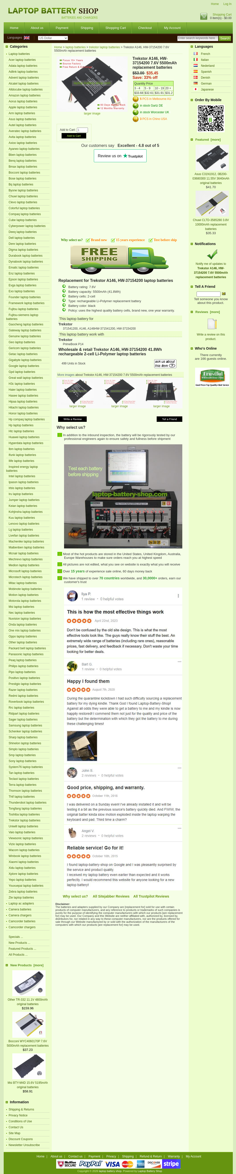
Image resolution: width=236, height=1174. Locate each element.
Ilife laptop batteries (21, 461)
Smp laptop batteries (22, 755)
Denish (205, 77)
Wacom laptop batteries (24, 850)
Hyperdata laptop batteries (26, 443)
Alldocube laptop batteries (26, 89)
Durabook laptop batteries (25, 255)
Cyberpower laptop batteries (27, 226)
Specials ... (16, 937)
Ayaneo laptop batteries (24, 149)
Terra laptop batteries (22, 785)
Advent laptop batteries (24, 77)
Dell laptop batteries (22, 238)
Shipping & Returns (21, 1109)
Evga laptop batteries (22, 285)
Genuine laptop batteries (25, 336)
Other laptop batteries (23, 642)
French (205, 54)
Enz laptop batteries (22, 273)
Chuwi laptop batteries (23, 196)
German (206, 83)
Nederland (208, 66)
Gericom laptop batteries (25, 348)
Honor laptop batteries (23, 413)
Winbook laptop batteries (25, 856)
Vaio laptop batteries (22, 832)
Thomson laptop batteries (25, 790)
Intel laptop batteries (22, 476)
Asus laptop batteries (22, 119)
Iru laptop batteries (21, 494)
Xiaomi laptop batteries (24, 862)
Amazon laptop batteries (24, 95)
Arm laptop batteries (22, 113)
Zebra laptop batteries (23, 891)
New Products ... (19, 943)
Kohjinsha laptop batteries (26, 512)
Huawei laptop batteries (24, 437)
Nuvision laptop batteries (25, 618)
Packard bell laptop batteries (27, 648)
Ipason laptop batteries (23, 482)
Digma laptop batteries (23, 249)
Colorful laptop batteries (24, 208)
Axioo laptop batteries (23, 143)
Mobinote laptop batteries (25, 589)
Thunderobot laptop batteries (27, 802)
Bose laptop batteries (22, 178)
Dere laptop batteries (22, 244)
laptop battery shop (110, 1171)
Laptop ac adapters (21, 903)
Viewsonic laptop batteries (26, 838)
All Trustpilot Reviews (151, 896)
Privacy (111, 1156)
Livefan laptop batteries (24, 535)
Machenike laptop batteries (26, 541)
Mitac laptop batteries (23, 583)
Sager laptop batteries (23, 719)
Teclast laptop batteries (24, 779)
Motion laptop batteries (23, 595)
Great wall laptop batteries (26, 378)
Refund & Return (151, 1156)
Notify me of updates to (211, 268)
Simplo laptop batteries (24, 749)
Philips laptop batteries (23, 666)
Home (215, 4)
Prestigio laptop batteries (25, 684)
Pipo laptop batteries (22, 672)
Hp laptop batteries (21, 425)
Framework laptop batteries (26, 303)
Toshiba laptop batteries (24, 814)
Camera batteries (20, 909)
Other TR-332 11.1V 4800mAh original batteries (28, 999)
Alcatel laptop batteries (23, 83)
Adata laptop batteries (23, 66)
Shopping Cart (222, 14)
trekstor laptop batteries (104, 47)
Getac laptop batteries (23, 354)
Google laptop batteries (24, 366)
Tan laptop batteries (21, 773)
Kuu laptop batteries (22, 517)
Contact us (75, 1156)
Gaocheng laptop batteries (26, 324)
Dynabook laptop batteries (26, 261)
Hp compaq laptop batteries (27, 419)
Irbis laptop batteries (22, 488)
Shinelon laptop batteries (25, 743)
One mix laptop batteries (25, 630)
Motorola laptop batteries (25, 601)
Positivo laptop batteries (24, 678)
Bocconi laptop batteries (24, 172)
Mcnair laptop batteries (23, 553)
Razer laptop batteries (23, 690)
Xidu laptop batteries (22, 868)
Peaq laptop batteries (22, 660)
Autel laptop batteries (22, 125)
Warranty (174, 1156)
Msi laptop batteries (21, 607)
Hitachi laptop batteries (24, 407)
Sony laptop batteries (22, 761)
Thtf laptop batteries (22, 796)
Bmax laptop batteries (23, 166)
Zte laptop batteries (21, 897)
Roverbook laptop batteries (26, 701)
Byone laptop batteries (23, 190)
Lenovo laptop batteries (24, 523)
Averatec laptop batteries (25, 131)
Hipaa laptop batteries (23, 401)
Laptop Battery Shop (150, 1171)
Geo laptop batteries (22, 342)
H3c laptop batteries (22, 383)
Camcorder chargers (22, 927)
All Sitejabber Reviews (111, 896)
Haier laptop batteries (23, 389)
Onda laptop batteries (23, 624)
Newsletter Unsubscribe (24, 1145)
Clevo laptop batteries (23, 202)
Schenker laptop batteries (25, 731)
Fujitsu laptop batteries (23, 309)
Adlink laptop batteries (23, 71)
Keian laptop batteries (23, 506)
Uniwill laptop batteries (23, 826)
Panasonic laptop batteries (26, 654)
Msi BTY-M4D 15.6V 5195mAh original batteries (28, 1083)
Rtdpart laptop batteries (24, 713)
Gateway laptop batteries (25, 330)
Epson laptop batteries (23, 279)
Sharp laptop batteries (23, 737)
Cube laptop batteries (23, 220)
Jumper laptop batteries (24, 500)
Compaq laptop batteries (25, 214)
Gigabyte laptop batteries (25, 360)
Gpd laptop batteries (22, 372)
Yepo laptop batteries (22, 879)
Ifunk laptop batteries (22, 455)
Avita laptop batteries (22, 137)
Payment (62, 28)
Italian (205, 60)
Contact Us (16, 1127)
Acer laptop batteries (22, 60)
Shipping (87, 28)
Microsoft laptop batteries (25, 571)
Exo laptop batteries (22, 291)
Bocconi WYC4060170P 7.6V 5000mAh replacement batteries (28, 1041)
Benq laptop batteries (22, 160)
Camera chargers (20, 915)
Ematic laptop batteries (24, 267)
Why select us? (75, 896)
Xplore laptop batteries (23, 874)
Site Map (14, 1133)
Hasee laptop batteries (23, 395)
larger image (77, 405)
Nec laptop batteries (22, 612)
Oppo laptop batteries (23, 636)
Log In (227, 4)
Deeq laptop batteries (23, 232)
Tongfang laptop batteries (25, 808)
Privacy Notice (18, 1115)
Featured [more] (208, 139)
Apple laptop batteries (23, 107)
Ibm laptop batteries (21, 449)
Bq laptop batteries (21, 184)
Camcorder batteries (22, 921)
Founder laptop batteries (25, 297)
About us (37, 28)
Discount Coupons (21, 1139)
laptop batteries (76, 47)
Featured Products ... (22, 948)
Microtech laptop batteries (25, 577)
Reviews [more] (207, 312)
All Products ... (18, 954)
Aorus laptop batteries (23, 101)
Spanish (206, 71)
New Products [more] (26, 965)
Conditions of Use (20, 1121)
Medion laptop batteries (24, 565)
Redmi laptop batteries (23, 696)
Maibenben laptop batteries (26, 547)
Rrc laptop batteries (21, 707)
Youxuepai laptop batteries (26, 885)
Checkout (145, 28)
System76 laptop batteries (26, 767)
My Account (172, 28)
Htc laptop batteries (21, 431)
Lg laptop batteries (21, 529)
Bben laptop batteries (22, 155)
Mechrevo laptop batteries (26, 559)
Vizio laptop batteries (22, 844)
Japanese (207, 89)
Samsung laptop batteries (25, 725)
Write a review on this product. (211, 334)
